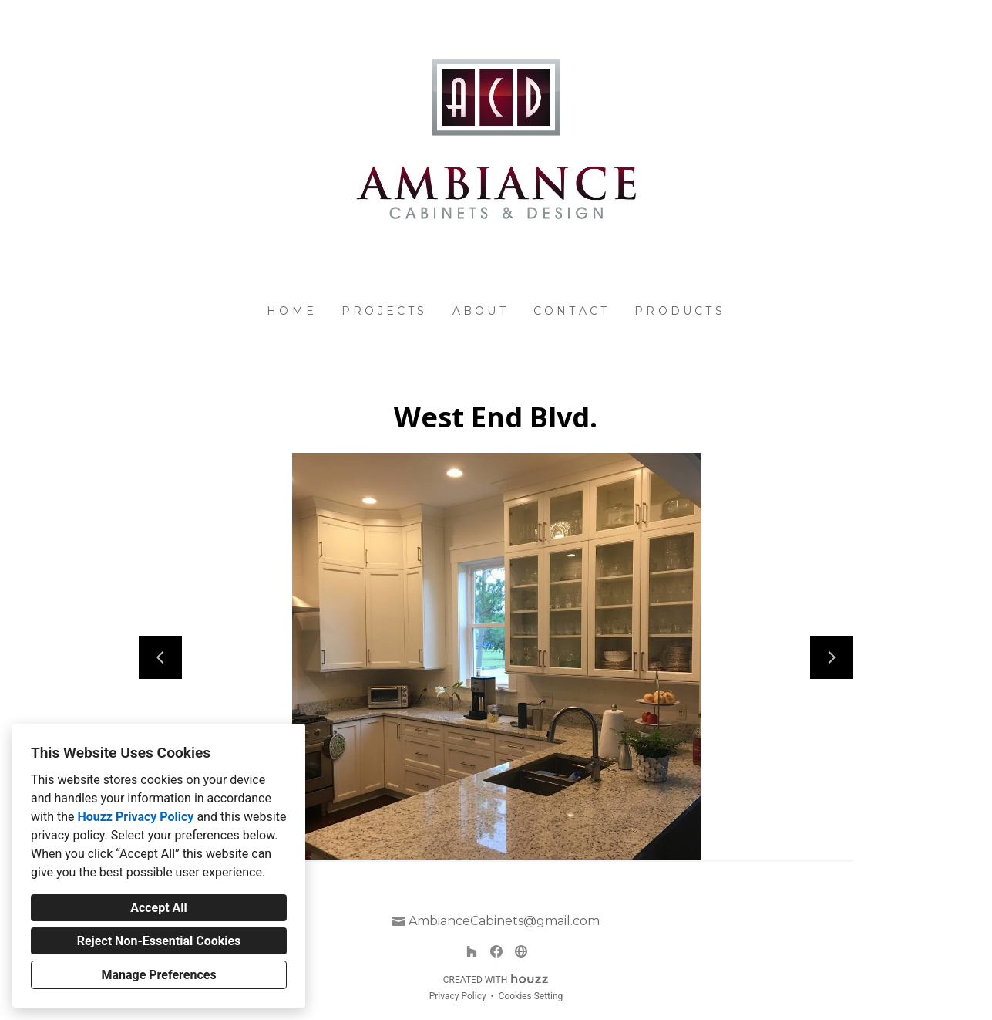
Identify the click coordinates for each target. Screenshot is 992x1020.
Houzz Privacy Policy (135, 816)
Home (292, 311)
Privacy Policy (457, 996)
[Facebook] (496, 951)
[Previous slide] (160, 657)
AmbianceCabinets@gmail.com (504, 921)
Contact (571, 311)
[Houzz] (472, 951)
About (480, 311)
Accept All (158, 907)
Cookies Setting (531, 996)
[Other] (521, 951)
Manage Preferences (158, 975)
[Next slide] (831, 657)
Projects (384, 311)
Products (679, 311)
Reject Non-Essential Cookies (159, 941)
